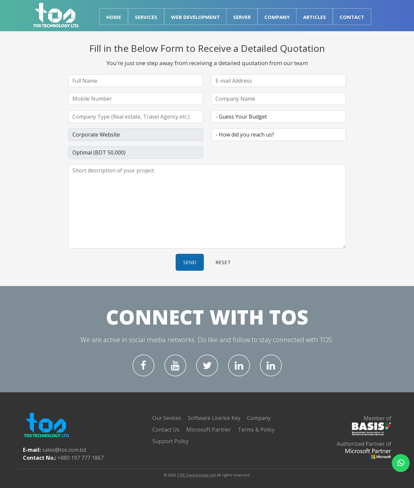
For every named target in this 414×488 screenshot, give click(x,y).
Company (259, 418)
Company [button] (277, 17)
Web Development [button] (195, 17)
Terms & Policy (256, 429)
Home (113, 17)
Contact (352, 17)
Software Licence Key (214, 418)
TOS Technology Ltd (196, 474)
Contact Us (166, 429)
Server (242, 17)
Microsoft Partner (208, 429)
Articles (314, 17)
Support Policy (170, 441)
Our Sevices (166, 418)
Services (146, 17)
